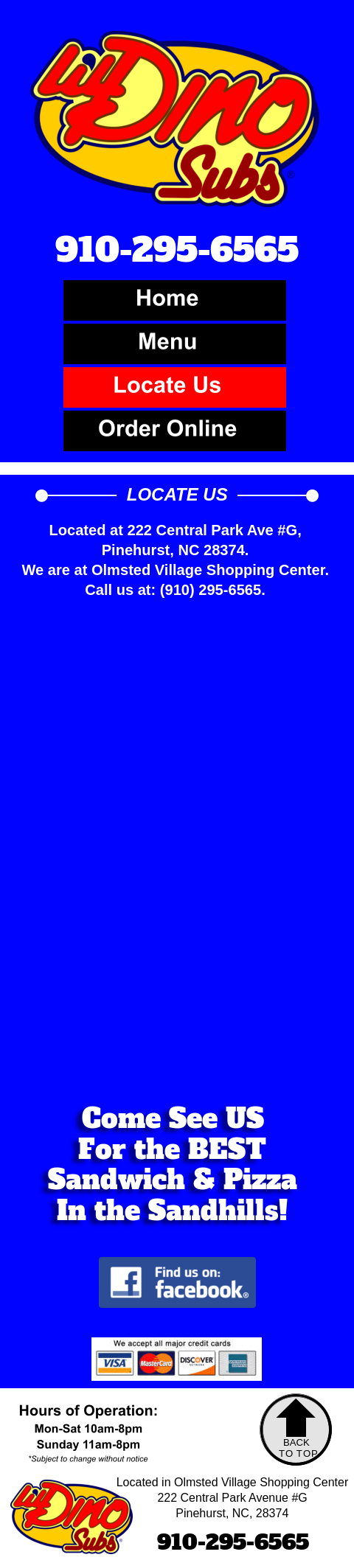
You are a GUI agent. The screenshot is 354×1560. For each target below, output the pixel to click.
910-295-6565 (233, 1542)
